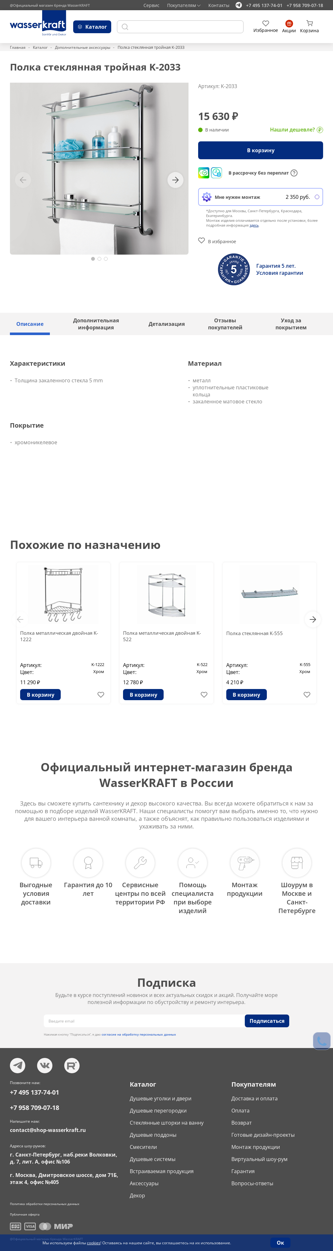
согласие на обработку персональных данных (139, 1030)
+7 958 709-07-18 (305, 5)
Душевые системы (152, 1154)
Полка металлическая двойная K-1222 (61, 637)
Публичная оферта (25, 1210)
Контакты (218, 5)
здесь (254, 225)
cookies (93, 1243)
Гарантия (243, 1167)
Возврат (241, 1118)
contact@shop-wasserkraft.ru (48, 1125)
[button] (93, 259)
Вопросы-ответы (252, 1179)
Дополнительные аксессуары (85, 47)
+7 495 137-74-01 (264, 5)
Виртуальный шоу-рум (259, 1154)
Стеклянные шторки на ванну (167, 1118)
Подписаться (267, 1016)
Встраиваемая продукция (162, 1167)
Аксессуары (144, 1179)
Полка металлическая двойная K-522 (164, 637)
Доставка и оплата (254, 1094)
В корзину (261, 150)
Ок (280, 1242)
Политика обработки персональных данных (44, 1199)
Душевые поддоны (153, 1130)
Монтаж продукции (255, 1142)
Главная (18, 47)
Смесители (143, 1142)
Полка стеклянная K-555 (256, 633)
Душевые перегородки (158, 1106)
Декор (137, 1191)
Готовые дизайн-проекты (263, 1130)
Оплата (240, 1106)
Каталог (41, 47)
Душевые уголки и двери (160, 1094)
